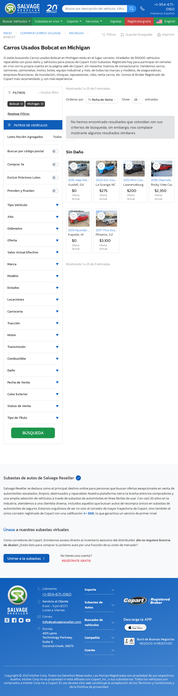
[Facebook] (13, 620)
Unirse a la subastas (24, 558)
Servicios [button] (92, 21)
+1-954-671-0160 (164, 7)
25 (136, 99)
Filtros (108, 35)
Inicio (7, 33)
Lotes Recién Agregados (25, 137)
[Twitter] (6, 620)
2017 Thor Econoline (110, 230)
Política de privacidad (92, 686)
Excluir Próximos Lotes (24, 178)
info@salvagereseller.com (61, 621)
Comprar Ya (15, 164)
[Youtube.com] (28, 620)
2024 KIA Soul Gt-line (111, 179)
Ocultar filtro (48, 93)
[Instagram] (21, 620)
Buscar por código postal (25, 151)
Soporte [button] (73, 21)
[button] (16, 21)
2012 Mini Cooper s (136, 179)
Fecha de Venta (102, 99)
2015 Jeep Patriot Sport (84, 179)
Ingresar (116, 21)
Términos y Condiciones (155, 683)
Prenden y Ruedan (20, 191)
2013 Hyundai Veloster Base (87, 230)
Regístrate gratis (76, 560)
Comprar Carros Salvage (40, 33)
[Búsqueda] (131, 8)
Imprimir (166, 35)
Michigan (76, 33)
